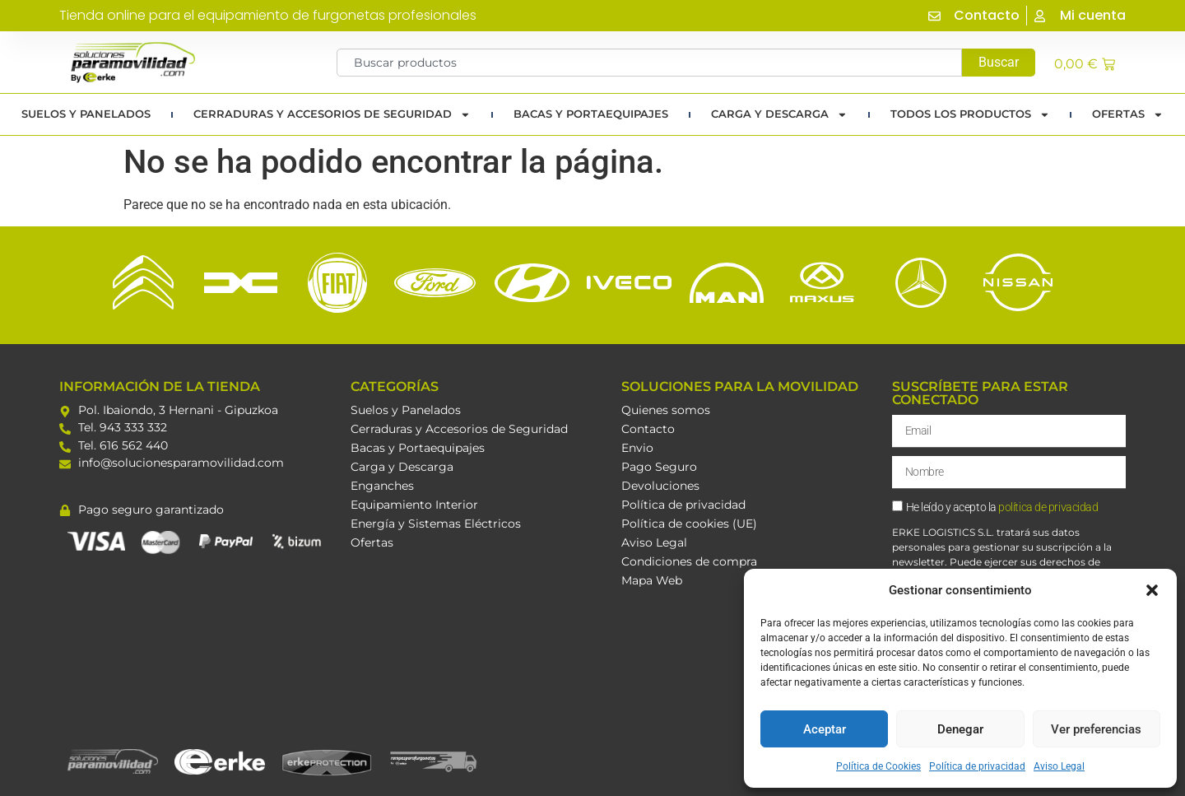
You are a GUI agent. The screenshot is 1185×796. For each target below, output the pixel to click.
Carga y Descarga (779, 114)
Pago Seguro (659, 466)
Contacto (648, 428)
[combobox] (650, 63)
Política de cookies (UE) (689, 523)
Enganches (382, 485)
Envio (637, 447)
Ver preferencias (1096, 729)
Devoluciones (660, 485)
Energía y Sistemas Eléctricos (436, 523)
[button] (1152, 590)
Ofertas (1128, 114)
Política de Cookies (878, 766)
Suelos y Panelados (86, 114)
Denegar (960, 729)
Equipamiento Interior (414, 504)
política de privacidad (1048, 507)
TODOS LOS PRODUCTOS (970, 114)
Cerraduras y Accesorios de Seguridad (332, 114)
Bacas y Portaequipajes (418, 447)
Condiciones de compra (689, 561)
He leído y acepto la (1002, 507)
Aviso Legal (1059, 766)
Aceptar (824, 729)
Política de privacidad (977, 766)
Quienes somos (665, 410)
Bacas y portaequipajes (591, 114)
